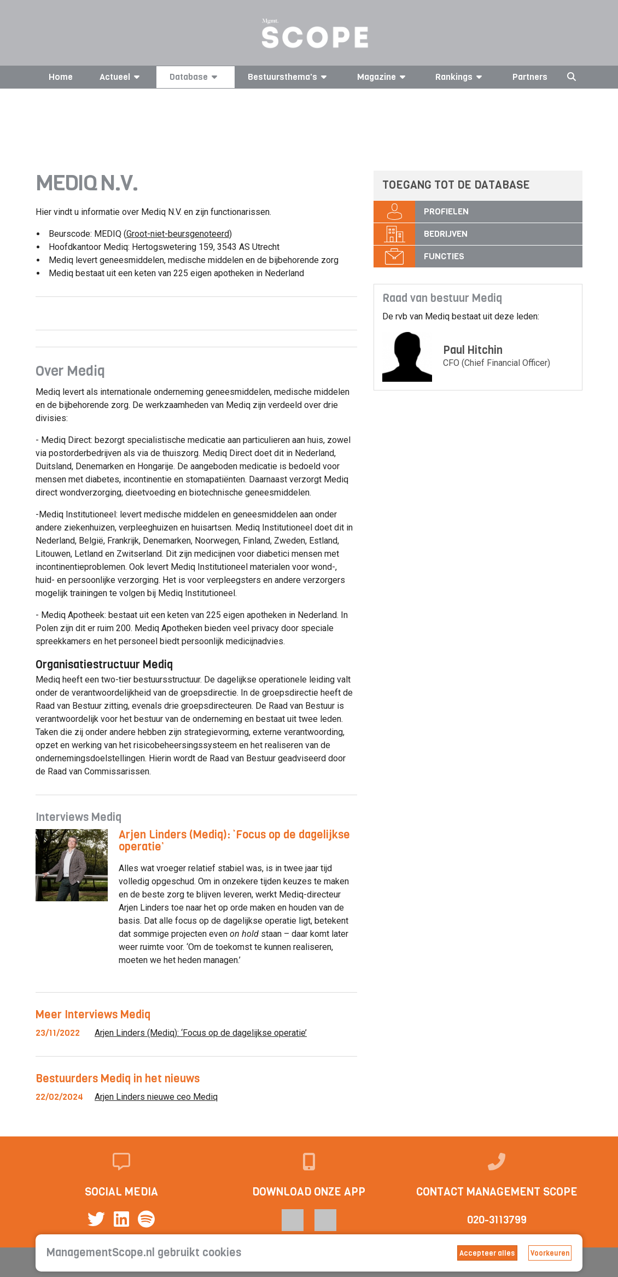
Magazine (383, 77)
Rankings (460, 77)
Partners (529, 77)
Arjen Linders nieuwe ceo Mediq (156, 1097)
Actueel (121, 77)
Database (195, 77)
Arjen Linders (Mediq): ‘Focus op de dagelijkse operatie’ (234, 840)
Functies (444, 256)
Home (61, 77)
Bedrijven (446, 234)
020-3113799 (497, 1220)
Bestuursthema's (289, 77)
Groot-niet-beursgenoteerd (177, 234)
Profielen (446, 211)
